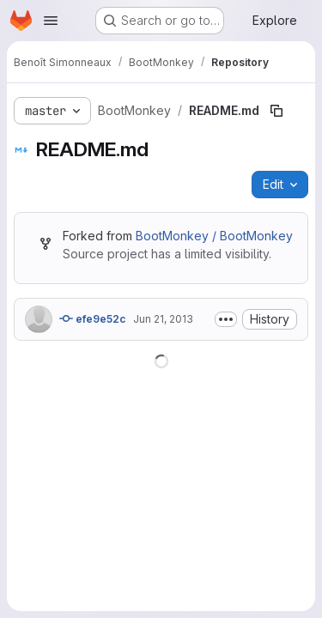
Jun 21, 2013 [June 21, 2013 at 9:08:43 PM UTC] (163, 318)
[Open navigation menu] (50, 20)
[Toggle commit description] (226, 319)
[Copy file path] (276, 110)
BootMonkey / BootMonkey (214, 235)
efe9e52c (92, 318)
